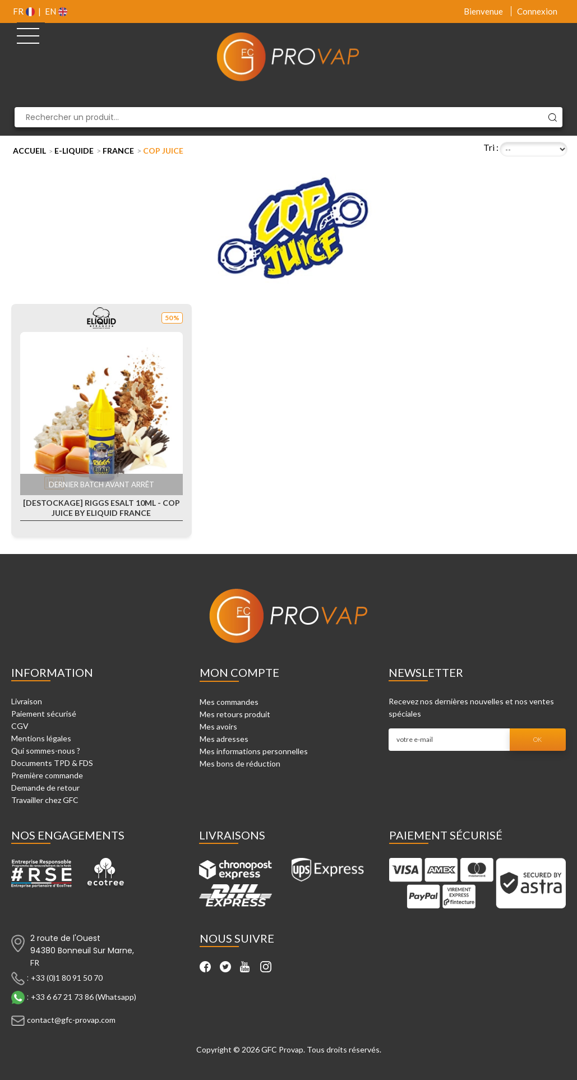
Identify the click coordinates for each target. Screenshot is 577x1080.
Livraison (26, 701)
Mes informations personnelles (254, 751)
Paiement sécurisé (43, 713)
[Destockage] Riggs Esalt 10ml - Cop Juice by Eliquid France (101, 508)
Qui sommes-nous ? (45, 750)
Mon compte (239, 672)
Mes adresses (224, 739)
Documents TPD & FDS (52, 763)
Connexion (537, 11)
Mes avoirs (218, 726)
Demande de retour (45, 787)
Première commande (47, 775)
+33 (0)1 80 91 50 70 (67, 977)
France (118, 150)
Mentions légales (41, 738)
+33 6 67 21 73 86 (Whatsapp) (83, 996)
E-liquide (74, 150)
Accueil (29, 150)
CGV (20, 726)
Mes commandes (229, 702)
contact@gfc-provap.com (71, 1019)
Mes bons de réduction (240, 763)
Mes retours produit (235, 714)
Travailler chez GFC (45, 800)
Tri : (490, 147)
